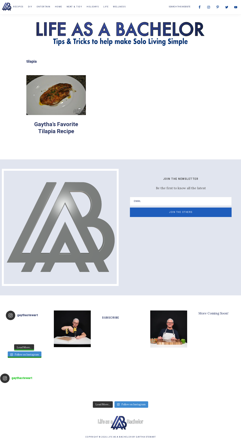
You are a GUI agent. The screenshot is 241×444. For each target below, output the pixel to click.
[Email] (181, 201)
